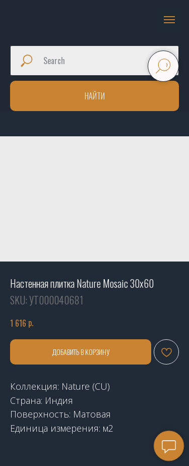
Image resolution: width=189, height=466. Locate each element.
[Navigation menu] (169, 19)
